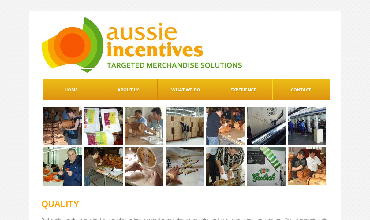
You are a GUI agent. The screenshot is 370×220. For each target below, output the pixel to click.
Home (71, 90)
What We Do (185, 90)
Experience (243, 90)
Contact (301, 90)
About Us (129, 90)
